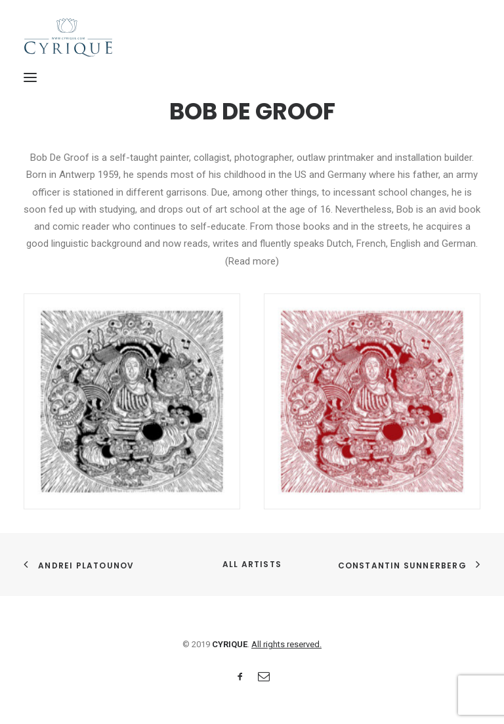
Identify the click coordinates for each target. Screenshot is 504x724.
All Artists (252, 564)
